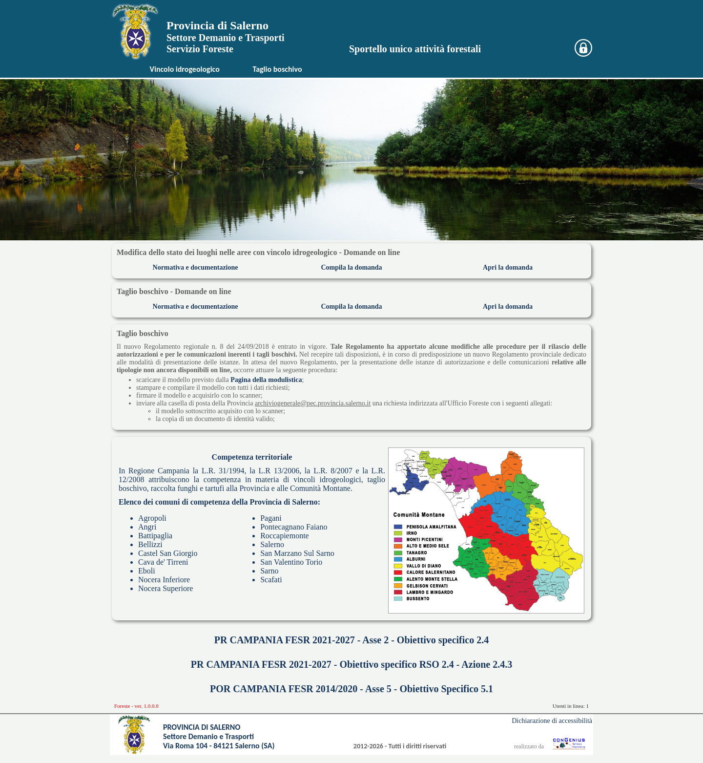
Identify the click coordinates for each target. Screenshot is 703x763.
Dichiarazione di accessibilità (552, 720)
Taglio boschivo (277, 69)
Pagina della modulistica (266, 379)
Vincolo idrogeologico (185, 69)
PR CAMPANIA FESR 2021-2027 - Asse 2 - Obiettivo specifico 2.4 (351, 640)
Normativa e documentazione (195, 267)
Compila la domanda (351, 267)
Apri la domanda (508, 267)
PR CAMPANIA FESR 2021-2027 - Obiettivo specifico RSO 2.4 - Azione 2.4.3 (351, 664)
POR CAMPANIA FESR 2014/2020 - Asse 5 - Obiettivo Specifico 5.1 (351, 688)
